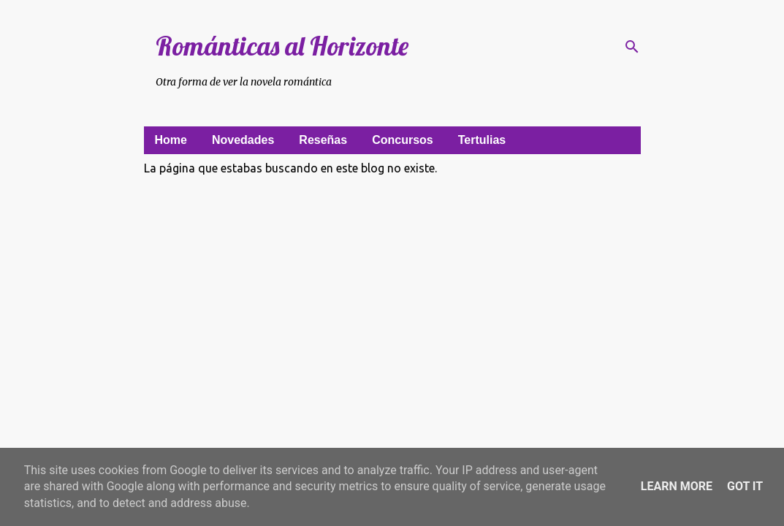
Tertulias (482, 140)
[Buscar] (632, 46)
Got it (745, 486)
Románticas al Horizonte (282, 45)
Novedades (243, 140)
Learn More (676, 486)
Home (171, 140)
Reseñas (323, 140)
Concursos (402, 140)
